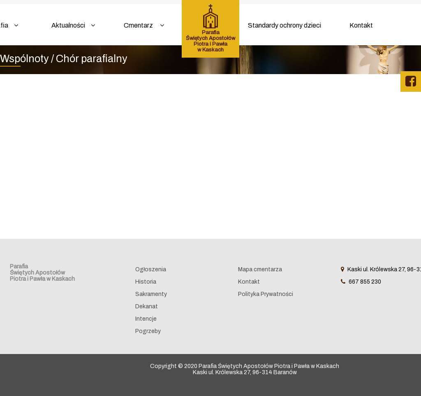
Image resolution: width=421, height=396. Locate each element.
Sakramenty (151, 294)
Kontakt (361, 25)
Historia (145, 282)
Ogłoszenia (150, 269)
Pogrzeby (148, 331)
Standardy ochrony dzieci (284, 25)
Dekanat (146, 306)
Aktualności (73, 25)
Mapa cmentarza (260, 269)
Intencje (146, 319)
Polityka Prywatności (265, 294)
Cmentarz (144, 25)
